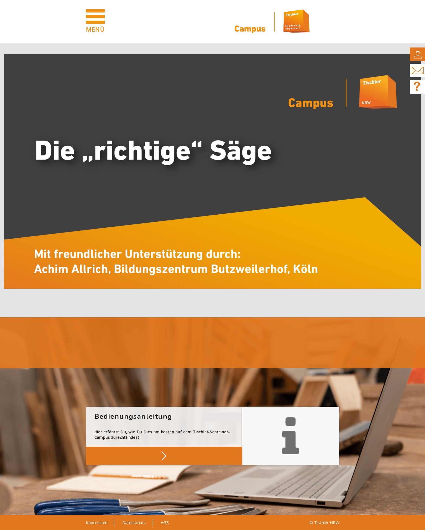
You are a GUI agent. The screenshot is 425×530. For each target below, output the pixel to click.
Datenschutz (134, 522)
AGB (165, 522)
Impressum (96, 522)
